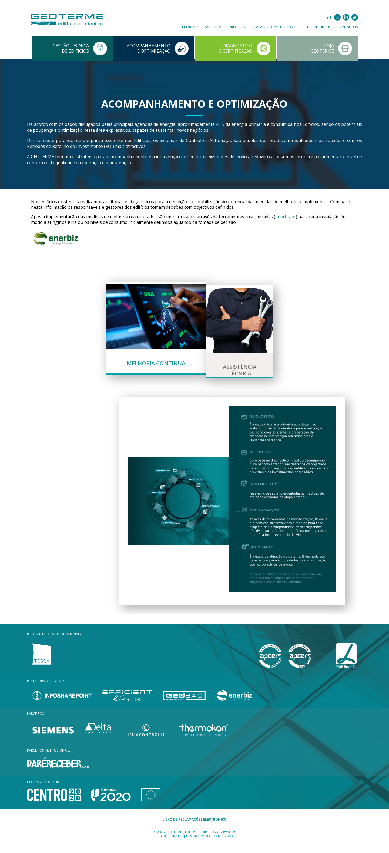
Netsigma (226, 847)
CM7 (179, 847)
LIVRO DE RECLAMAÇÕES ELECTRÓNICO (194, 830)
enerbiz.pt (285, 217)
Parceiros (213, 26)
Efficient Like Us (317, 26)
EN (329, 17)
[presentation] (156, 333)
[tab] (156, 333)
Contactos (348, 26)
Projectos (238, 26)
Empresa (189, 26)
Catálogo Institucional (275, 26)
